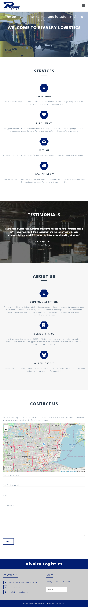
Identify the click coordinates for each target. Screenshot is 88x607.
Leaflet (63, 471)
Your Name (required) (44, 477)
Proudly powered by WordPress (34, 603)
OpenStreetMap (72, 471)
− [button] (6, 429)
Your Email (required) (44, 487)
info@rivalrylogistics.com (19, 592)
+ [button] (6, 426)
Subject (44, 497)
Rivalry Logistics (44, 564)
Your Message (44, 506)
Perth (54, 603)
